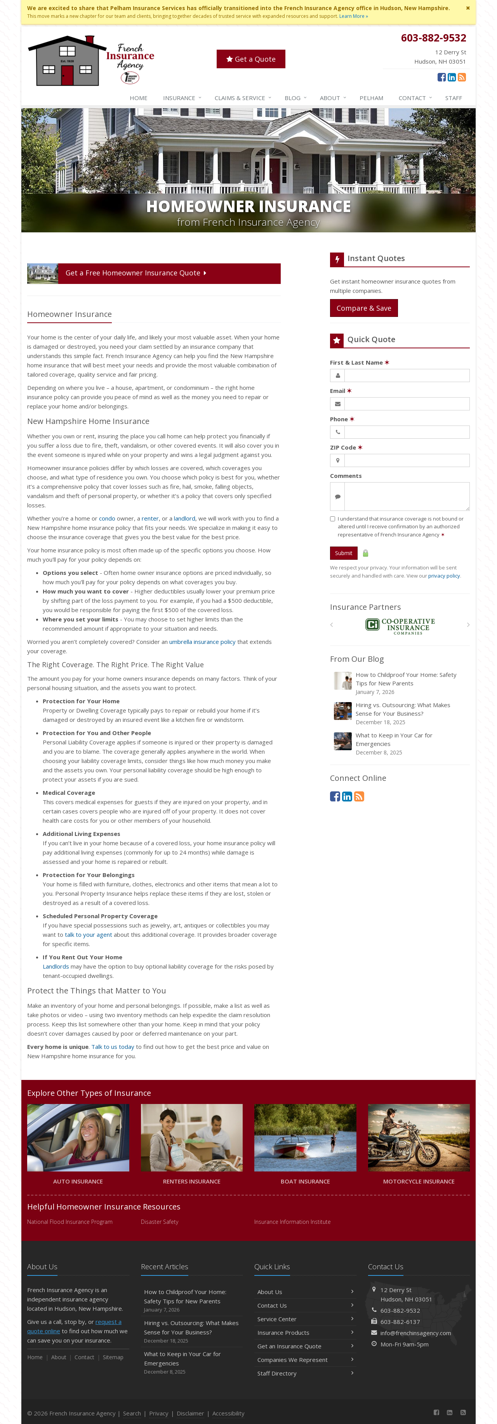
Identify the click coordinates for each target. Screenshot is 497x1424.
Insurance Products (305, 1332)
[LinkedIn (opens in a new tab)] (452, 76)
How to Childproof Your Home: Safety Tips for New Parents (400, 683)
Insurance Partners (365, 607)
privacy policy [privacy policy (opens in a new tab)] (444, 575)
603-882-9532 (400, 1310)
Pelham (371, 98)
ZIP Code (346, 447)
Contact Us (305, 1305)
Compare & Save (364, 308)
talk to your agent (88, 934)
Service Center (305, 1319)
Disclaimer (190, 1413)
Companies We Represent (305, 1359)
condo (107, 518)
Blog (296, 97)
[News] (462, 76)
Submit (344, 553)
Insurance (182, 97)
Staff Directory (305, 1373)
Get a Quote (251, 59)
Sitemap (113, 1357)
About (333, 97)
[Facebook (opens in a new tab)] (442, 76)
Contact (416, 97)
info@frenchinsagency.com (416, 1333)
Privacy (159, 1413)
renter (150, 518)
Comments (346, 475)
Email (341, 390)
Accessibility (228, 1413)
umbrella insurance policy (202, 641)
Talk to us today (112, 1046)
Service (243, 97)
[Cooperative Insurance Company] (400, 626)
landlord (184, 518)
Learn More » (353, 16)
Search (132, 1413)
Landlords (56, 966)
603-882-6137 (400, 1321)
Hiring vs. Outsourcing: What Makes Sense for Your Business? (400, 713)
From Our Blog (357, 659)
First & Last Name (359, 362)
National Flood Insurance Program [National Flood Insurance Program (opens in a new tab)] (70, 1221)
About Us (305, 1292)
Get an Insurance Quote (305, 1346)
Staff (453, 98)
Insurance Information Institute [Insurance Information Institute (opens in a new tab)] (292, 1221)
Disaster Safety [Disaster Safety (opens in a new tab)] (159, 1221)
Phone (342, 419)
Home (139, 98)
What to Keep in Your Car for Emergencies (400, 743)
